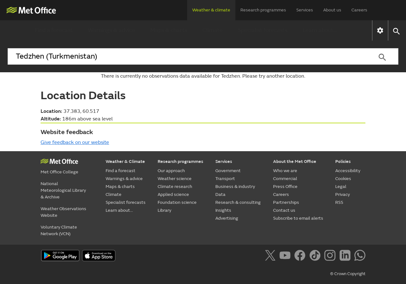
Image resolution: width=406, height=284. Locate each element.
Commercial (285, 178)
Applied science (173, 194)
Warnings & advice (111, 30)
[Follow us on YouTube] (286, 256)
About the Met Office (294, 161)
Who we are (285, 170)
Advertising (226, 218)
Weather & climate (211, 10)
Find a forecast (54, 30)
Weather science (175, 178)
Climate (212, 30)
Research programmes (263, 10)
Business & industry (235, 186)
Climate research (175, 186)
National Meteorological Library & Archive (63, 190)
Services (304, 10)
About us (332, 10)
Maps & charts (168, 30)
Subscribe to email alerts (298, 218)
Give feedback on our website (75, 142)
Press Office (285, 186)
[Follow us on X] (271, 256)
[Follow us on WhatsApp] (359, 256)
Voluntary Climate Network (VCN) (59, 230)
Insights (223, 210)
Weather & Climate (125, 161)
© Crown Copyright (347, 273)
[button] (396, 30)
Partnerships (286, 202)
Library (164, 210)
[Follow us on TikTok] (316, 256)
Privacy (342, 194)
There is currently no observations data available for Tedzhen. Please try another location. (203, 76)
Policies (343, 161)
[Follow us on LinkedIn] (346, 256)
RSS (339, 202)
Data (220, 194)
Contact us (284, 210)
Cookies (343, 178)
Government (228, 170)
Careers (359, 10)
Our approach (171, 170)
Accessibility (347, 170)
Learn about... (320, 30)
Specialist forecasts (262, 30)
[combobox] (187, 56)
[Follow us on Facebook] (301, 256)
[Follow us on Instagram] (331, 256)
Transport (225, 178)
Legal (340, 186)
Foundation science (177, 202)
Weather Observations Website (63, 212)
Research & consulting (238, 202)
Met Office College (59, 172)
